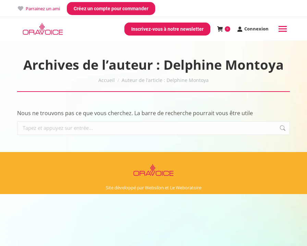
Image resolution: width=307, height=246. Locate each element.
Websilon (154, 187)
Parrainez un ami (38, 8)
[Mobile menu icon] (282, 29)
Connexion (253, 29)
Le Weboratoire (185, 187)
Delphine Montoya (223, 64)
